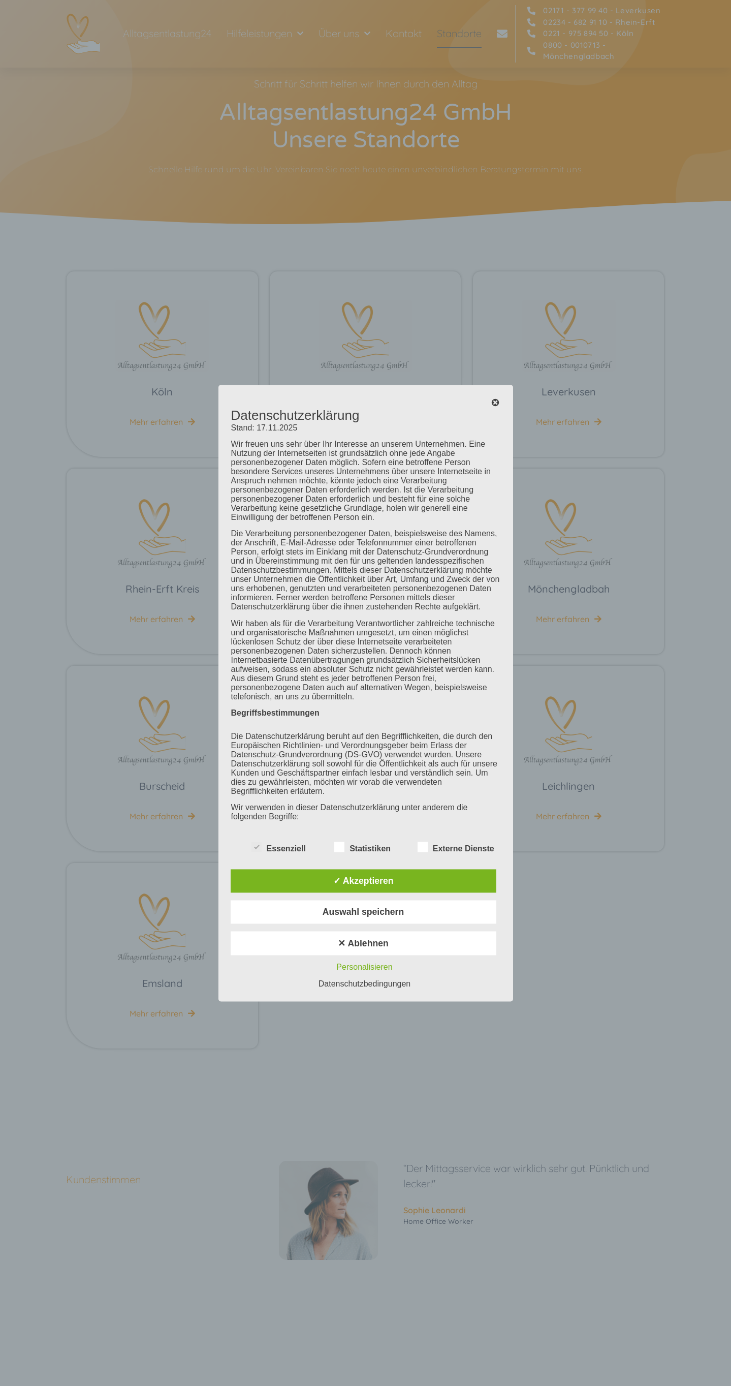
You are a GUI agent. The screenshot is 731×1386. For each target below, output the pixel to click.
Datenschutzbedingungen (364, 983)
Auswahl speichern (363, 912)
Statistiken (362, 847)
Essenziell (278, 847)
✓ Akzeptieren (363, 881)
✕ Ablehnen (363, 943)
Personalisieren (364, 967)
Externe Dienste (456, 847)
